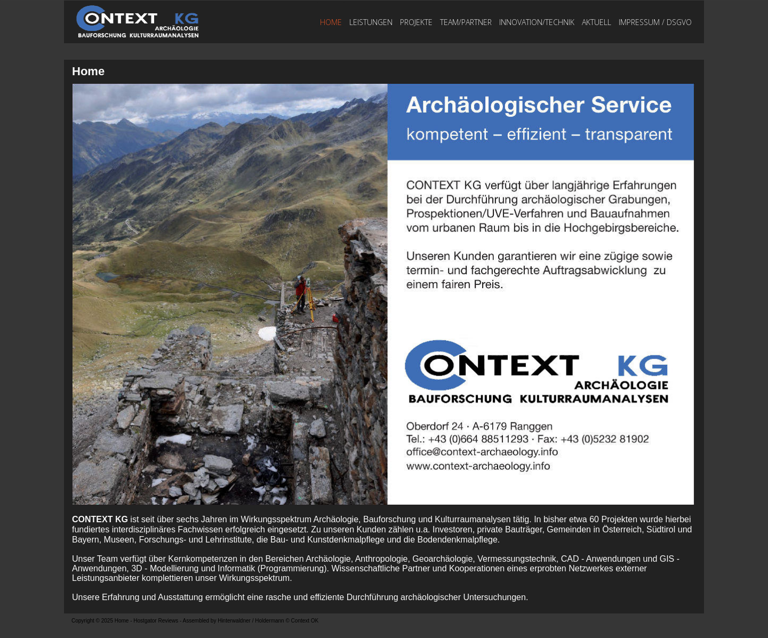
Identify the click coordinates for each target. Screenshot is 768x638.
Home (331, 22)
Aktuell (596, 22)
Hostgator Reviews (155, 621)
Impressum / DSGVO (655, 22)
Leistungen (371, 22)
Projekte (416, 22)
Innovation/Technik (536, 22)
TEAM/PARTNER (466, 22)
